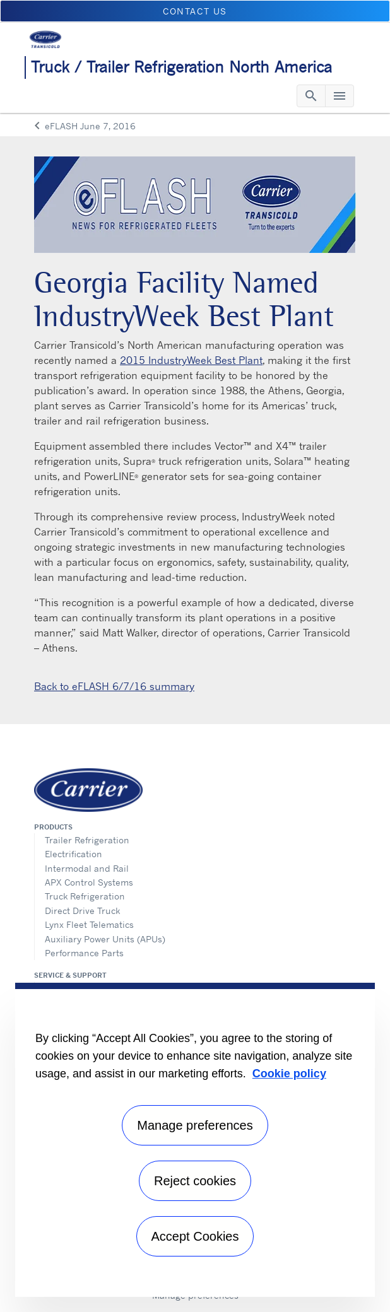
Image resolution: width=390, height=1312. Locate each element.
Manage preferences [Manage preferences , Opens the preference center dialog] (194, 1125)
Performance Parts (84, 952)
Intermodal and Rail (87, 868)
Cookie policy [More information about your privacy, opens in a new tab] (289, 1073)
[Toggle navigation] (311, 96)
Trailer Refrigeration (87, 840)
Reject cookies (195, 1181)
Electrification (73, 853)
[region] (195, 1140)
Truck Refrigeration (85, 896)
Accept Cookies (195, 1236)
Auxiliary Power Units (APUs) (105, 939)
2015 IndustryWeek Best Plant (191, 360)
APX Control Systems (89, 882)
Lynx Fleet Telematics (89, 924)
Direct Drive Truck (82, 910)
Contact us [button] (195, 11)
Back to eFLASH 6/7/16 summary (114, 686)
